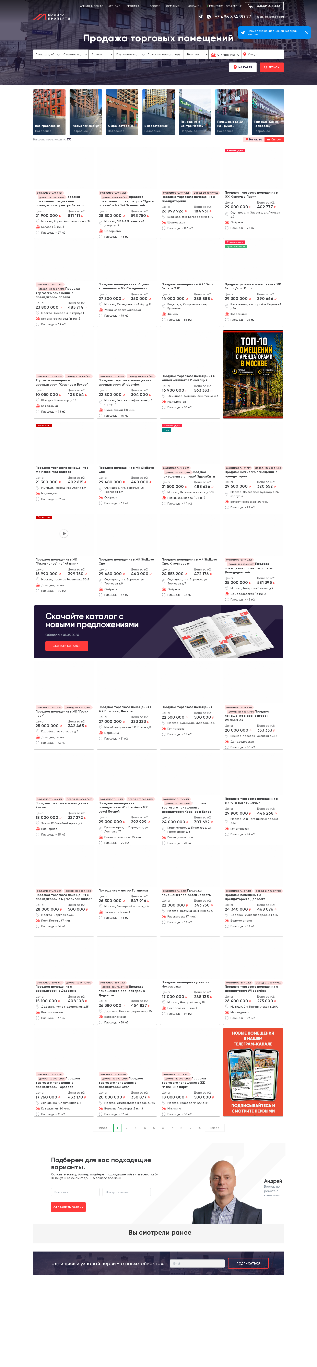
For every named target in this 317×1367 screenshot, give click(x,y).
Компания (172, 6)
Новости (154, 6)
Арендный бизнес (91, 6)
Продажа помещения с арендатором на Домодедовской (249, 568)
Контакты (194, 6)
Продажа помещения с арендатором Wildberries (247, 716)
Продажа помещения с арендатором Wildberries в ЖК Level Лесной (123, 807)
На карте (243, 67)
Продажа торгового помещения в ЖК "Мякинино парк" (184, 1083)
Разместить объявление (224, 6)
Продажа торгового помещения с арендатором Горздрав (58, 1083)
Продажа (133, 6)
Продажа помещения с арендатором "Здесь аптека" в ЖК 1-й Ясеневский (126, 201)
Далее (215, 1128)
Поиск (272, 67)
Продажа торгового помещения (187, 707)
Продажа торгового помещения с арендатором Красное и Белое (187, 807)
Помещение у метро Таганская (123, 890)
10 (199, 1128)
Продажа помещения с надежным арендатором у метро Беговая (60, 201)
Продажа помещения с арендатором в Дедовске (122, 991)
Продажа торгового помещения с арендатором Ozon (121, 1083)
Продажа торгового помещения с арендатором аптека (58, 293)
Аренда (113, 6)
